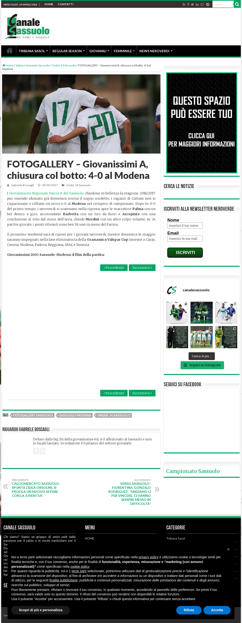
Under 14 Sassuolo (64, 65)
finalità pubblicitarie (63, 580)
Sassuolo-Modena (75, 415)
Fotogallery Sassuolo (33, 415)
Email (173, 233)
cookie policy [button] (79, 566)
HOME (48, 4)
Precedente (114, 268)
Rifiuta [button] (189, 610)
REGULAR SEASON (67, 51)
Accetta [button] (217, 610)
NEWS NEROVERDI (154, 51)
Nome (173, 220)
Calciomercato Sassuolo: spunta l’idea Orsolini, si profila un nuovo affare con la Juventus (36, 488)
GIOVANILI (97, 51)
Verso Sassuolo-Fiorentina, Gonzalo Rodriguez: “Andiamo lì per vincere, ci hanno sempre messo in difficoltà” (126, 492)
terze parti (79, 571)
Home (7, 65)
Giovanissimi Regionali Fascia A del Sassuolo (46, 193)
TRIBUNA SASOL (32, 51)
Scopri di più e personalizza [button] (40, 610)
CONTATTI (65, 4)
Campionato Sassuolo (193, 471)
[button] (228, 549)
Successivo (142, 268)
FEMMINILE (123, 51)
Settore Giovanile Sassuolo (33, 65)
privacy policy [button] (149, 557)
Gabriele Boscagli (22, 185)
